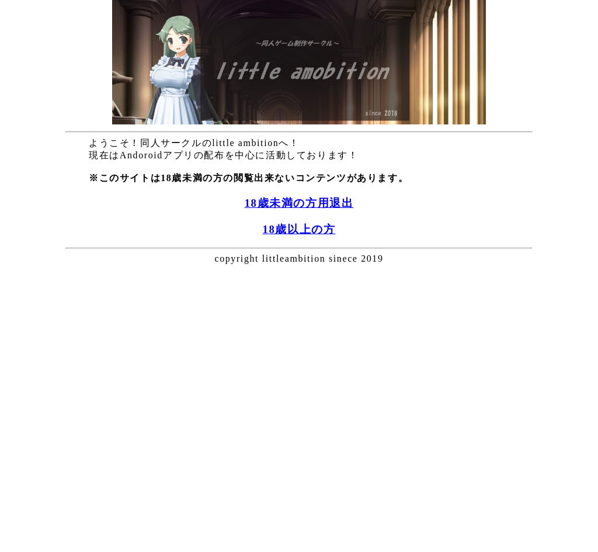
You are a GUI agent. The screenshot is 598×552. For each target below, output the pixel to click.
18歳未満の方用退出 (299, 203)
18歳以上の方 (299, 229)
